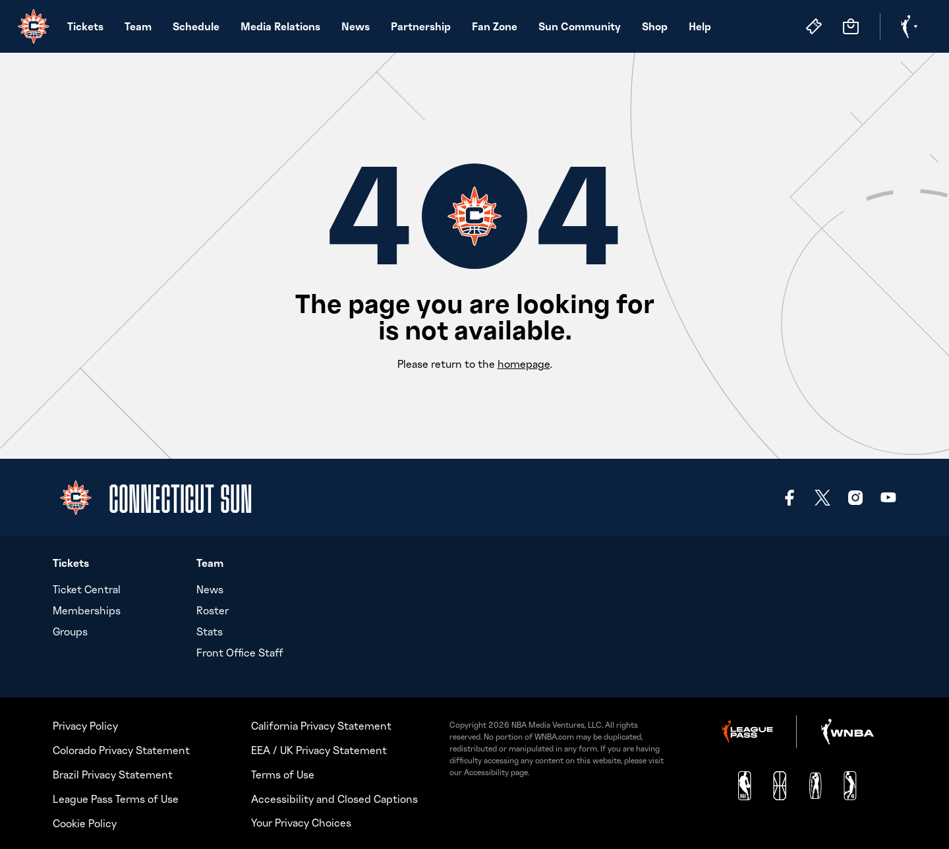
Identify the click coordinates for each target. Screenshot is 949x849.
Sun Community (579, 26)
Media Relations (280, 26)
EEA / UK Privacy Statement (319, 748)
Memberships (87, 610)
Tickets (85, 26)
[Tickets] (813, 26)
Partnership (421, 26)
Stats (209, 631)
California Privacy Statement (321, 723)
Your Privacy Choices (301, 820)
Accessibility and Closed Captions (334, 797)
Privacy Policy (85, 723)
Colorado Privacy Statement (121, 748)
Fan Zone (494, 26)
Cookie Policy (85, 821)
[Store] (850, 26)
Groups (70, 631)
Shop (655, 26)
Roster (212, 610)
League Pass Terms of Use (116, 797)
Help (700, 26)
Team (138, 26)
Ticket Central (87, 589)
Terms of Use (282, 772)
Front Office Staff (239, 652)
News (355, 26)
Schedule (196, 26)
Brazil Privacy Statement (113, 772)
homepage (524, 363)
